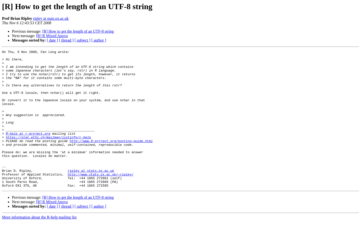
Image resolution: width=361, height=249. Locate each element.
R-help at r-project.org (28, 150)
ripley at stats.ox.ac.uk (51, 18)
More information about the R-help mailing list (39, 245)
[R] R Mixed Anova (52, 36)
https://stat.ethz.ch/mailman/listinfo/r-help (48, 155)
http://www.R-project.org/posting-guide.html (111, 159)
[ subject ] (82, 40)
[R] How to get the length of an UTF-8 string (78, 31)
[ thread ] (66, 40)
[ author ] (98, 40)
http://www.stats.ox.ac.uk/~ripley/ (100, 199)
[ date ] (52, 40)
